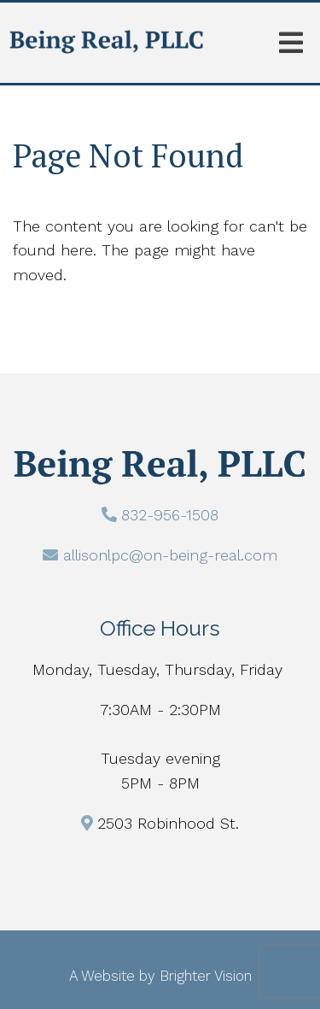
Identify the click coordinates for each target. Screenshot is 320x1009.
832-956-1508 (169, 515)
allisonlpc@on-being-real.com (170, 555)
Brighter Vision (206, 975)
